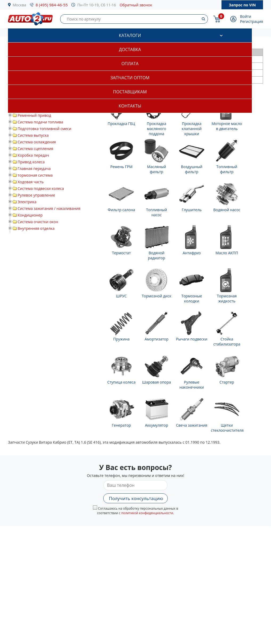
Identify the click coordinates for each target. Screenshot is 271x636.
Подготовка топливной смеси (44, 128)
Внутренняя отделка (36, 228)
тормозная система (35, 175)
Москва (19, 4)
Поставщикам (130, 92)
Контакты (130, 106)
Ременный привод (34, 115)
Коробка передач (33, 155)
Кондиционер (30, 215)
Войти (245, 16)
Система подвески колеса (41, 188)
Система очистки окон (38, 221)
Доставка (130, 49)
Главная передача (34, 168)
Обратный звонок (136, 4)
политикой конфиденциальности (147, 513)
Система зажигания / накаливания (49, 208)
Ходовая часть (31, 181)
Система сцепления (35, 148)
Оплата (129, 63)
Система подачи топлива (40, 121)
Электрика (27, 201)
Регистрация (251, 21)
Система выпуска (33, 135)
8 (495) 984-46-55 (52, 4)
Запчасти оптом (129, 78)
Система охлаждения (37, 141)
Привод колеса (31, 161)
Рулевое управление (36, 195)
